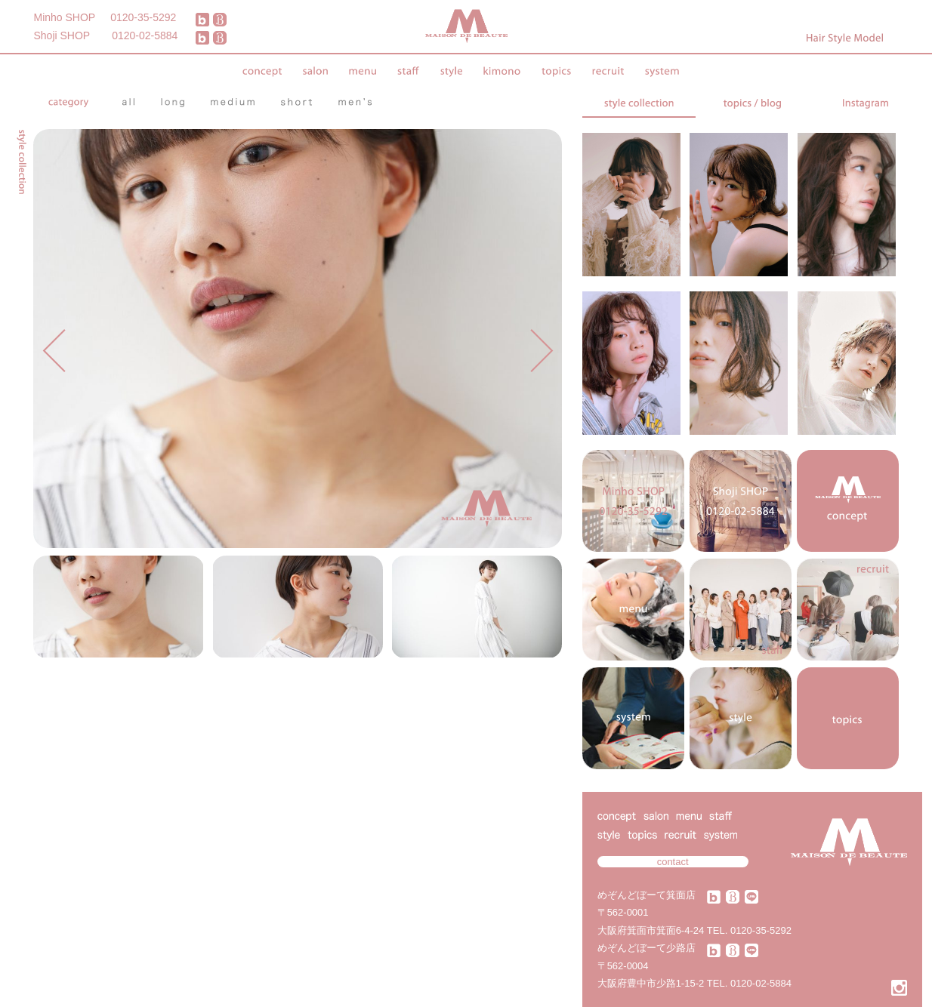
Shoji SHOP (62, 35)
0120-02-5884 (144, 35)
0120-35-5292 (143, 17)
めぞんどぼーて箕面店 (646, 895)
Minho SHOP (65, 17)
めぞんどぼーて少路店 (646, 947)
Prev (54, 350)
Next (541, 350)
